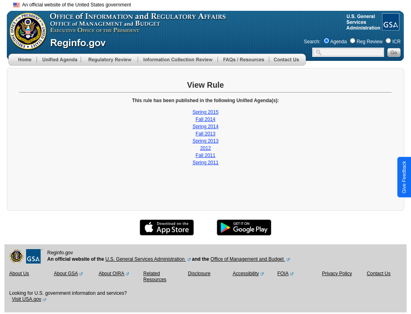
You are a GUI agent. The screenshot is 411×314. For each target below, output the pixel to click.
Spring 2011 (206, 162)
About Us (19, 273)
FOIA (283, 273)
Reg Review (369, 41)
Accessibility (246, 273)
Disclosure (199, 273)
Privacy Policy (337, 273)
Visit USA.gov (26, 299)
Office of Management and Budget (247, 259)
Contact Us (379, 273)
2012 (205, 148)
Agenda (338, 41)
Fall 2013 (205, 134)
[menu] (59, 60)
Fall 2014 (205, 119)
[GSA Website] (390, 27)
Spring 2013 (206, 141)
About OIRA (111, 273)
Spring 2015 (206, 112)
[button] (59, 60)
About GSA (66, 273)
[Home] (22, 64)
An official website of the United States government (72, 5)
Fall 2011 (205, 155)
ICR (396, 41)
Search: (312, 41)
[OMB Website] (25, 46)
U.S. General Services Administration (145, 259)
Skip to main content (210, 3)
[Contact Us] (287, 64)
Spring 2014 (206, 126)
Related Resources (154, 277)
